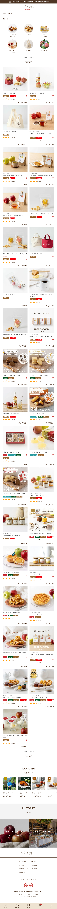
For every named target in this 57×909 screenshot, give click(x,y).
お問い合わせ (34, 869)
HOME (4, 13)
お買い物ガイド (34, 861)
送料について (22, 865)
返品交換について (23, 869)
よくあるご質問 (22, 861)
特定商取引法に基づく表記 (34, 891)
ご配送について (34, 865)
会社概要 (22, 872)
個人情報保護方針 (20, 891)
